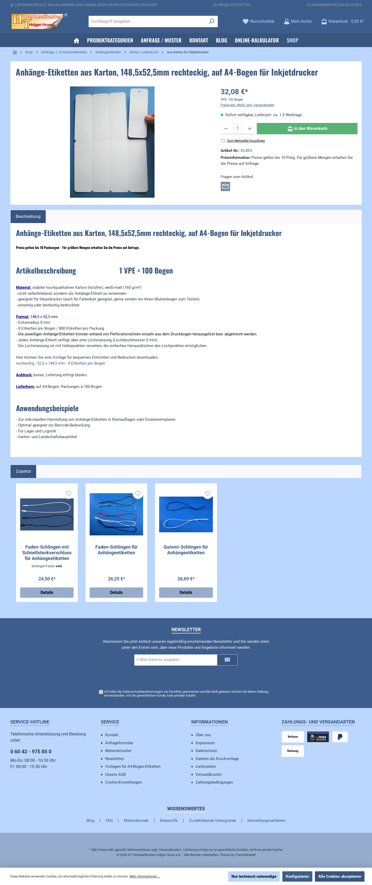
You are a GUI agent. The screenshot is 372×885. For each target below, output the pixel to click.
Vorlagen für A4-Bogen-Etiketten (132, 766)
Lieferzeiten (206, 766)
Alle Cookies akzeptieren (339, 876)
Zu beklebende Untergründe (212, 820)
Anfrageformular (119, 743)
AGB (214, 692)
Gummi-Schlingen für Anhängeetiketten (186, 549)
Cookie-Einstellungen (123, 782)
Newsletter (114, 758)
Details (47, 592)
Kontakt (112, 735)
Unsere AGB (115, 774)
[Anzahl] (238, 128)
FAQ (109, 820)
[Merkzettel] (258, 21)
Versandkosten (209, 774)
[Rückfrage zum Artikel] (225, 186)
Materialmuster (118, 750)
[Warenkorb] (341, 21)
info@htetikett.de (234, 5)
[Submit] (227, 660)
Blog (90, 820)
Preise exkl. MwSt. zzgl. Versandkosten (247, 105)
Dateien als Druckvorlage (217, 758)
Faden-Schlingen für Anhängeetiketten (116, 549)
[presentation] (186, 678)
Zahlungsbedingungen (214, 782)
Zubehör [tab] (23, 471)
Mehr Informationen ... (144, 876)
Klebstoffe (169, 820)
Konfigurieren (297, 876)
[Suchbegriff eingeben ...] (147, 21)
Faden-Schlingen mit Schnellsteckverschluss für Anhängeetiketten (47, 552)
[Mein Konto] (297, 21)
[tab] (28, 216)
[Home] (76, 40)
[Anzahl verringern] (226, 128)
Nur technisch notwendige (253, 876)
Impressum (205, 743)
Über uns (203, 735)
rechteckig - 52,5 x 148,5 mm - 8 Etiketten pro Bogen (60, 363)
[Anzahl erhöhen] (249, 128)
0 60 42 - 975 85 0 (30, 751)
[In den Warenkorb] (307, 128)
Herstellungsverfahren (266, 820)
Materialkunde (136, 820)
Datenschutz (206, 750)
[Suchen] (212, 21)
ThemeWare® (245, 855)
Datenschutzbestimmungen (142, 692)
